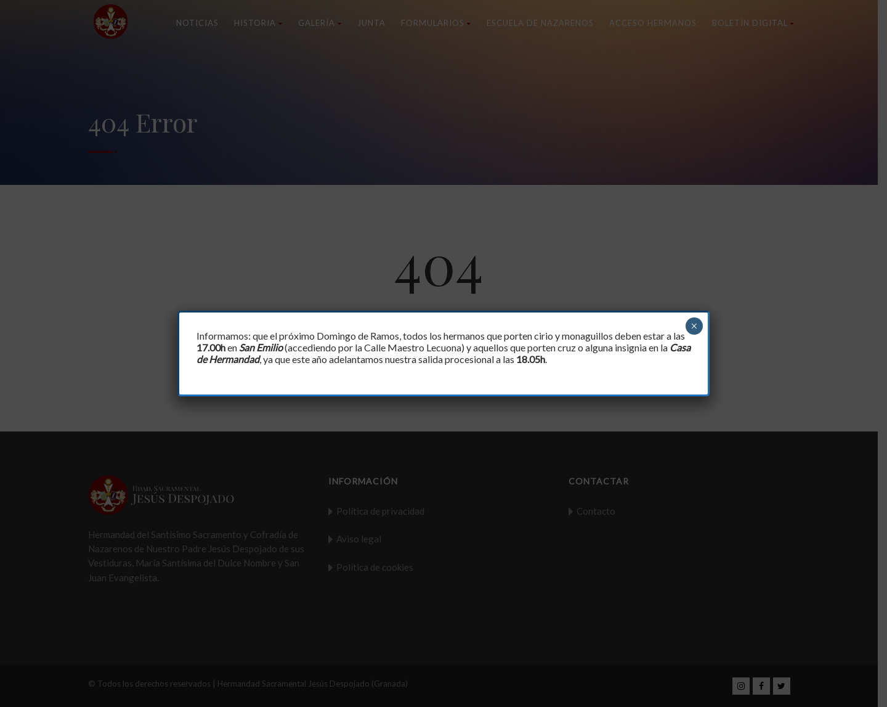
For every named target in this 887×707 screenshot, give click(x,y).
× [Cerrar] (694, 326)
